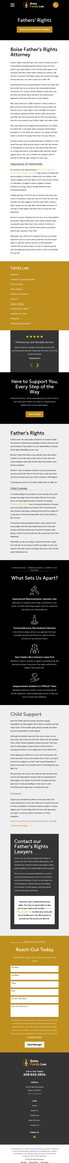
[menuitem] (14, 274)
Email (13, 991)
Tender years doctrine (19, 504)
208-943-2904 (34, 1075)
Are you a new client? (19, 999)
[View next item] (37, 365)
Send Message (34, 1045)
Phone (13, 983)
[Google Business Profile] (34, 1137)
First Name (15, 968)
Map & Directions (34, 1094)
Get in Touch (34, 414)
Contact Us (34, 1125)
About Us (34, 1111)
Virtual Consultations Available (35, 29)
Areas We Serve (34, 1120)
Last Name (15, 976)
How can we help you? (19, 1007)
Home (34, 1106)
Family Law (34, 1115)
